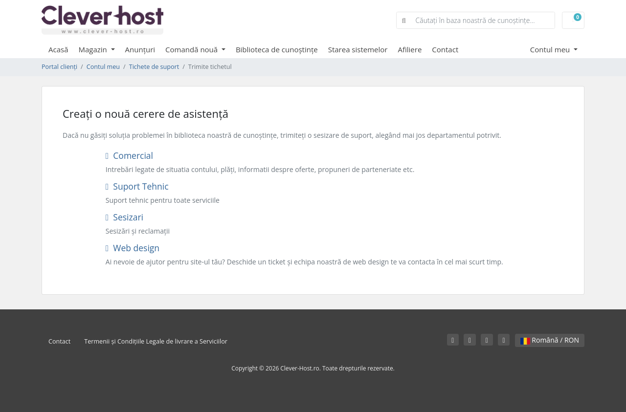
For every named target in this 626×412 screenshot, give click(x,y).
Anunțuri (140, 49)
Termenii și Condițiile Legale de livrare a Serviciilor (155, 341)
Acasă (58, 49)
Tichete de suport (154, 67)
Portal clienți (59, 67)
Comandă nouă (192, 49)
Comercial (129, 155)
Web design (132, 248)
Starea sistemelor (358, 49)
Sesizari (124, 217)
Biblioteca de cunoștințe (277, 49)
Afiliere (410, 49)
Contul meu (551, 49)
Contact (445, 49)
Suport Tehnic (137, 186)
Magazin (94, 49)
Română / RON (549, 340)
